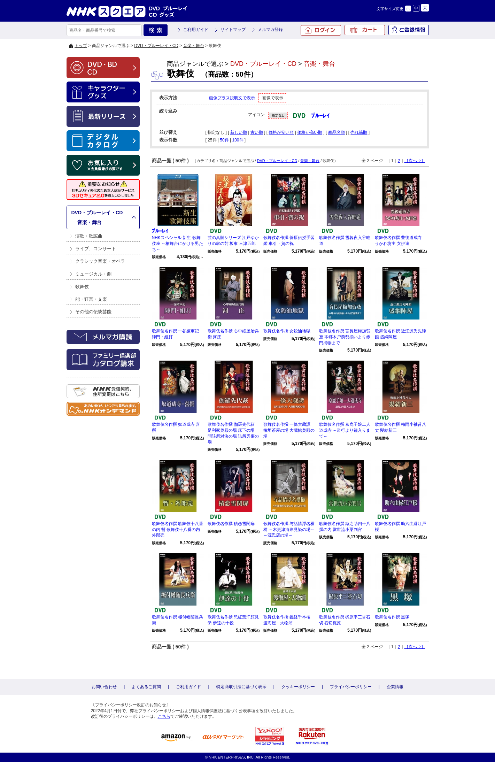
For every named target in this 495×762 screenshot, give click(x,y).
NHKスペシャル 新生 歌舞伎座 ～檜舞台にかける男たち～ (177, 243)
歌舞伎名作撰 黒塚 (392, 617)
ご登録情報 (408, 30)
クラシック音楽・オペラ (100, 261)
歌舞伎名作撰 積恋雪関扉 (231, 523)
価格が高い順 (309, 132)
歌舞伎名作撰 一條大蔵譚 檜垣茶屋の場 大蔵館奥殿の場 (289, 430)
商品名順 (336, 132)
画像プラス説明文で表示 (232, 97)
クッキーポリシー (298, 686)
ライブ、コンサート (95, 248)
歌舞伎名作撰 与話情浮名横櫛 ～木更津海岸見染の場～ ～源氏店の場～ (289, 529)
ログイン (321, 30)
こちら (164, 716)
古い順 (256, 132)
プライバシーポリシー (351, 686)
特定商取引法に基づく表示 (241, 686)
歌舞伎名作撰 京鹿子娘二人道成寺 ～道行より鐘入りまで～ (344, 430)
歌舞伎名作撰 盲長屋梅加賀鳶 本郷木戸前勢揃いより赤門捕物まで (344, 337)
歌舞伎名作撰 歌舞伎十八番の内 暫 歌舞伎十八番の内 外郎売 (177, 529)
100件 (237, 140)
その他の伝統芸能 (93, 311)
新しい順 (238, 132)
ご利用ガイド (195, 29)
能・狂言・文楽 (91, 299)
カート (365, 30)
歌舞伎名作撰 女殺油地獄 (286, 331)
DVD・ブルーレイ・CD (156, 45)
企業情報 (395, 686)
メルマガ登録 (270, 29)
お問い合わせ (104, 686)
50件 (224, 140)
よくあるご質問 (146, 686)
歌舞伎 (82, 286)
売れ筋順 (358, 132)
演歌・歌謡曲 (88, 236)
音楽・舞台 (193, 45)
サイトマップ (233, 29)
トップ (81, 45)
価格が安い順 (281, 132)
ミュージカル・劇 (93, 274)
